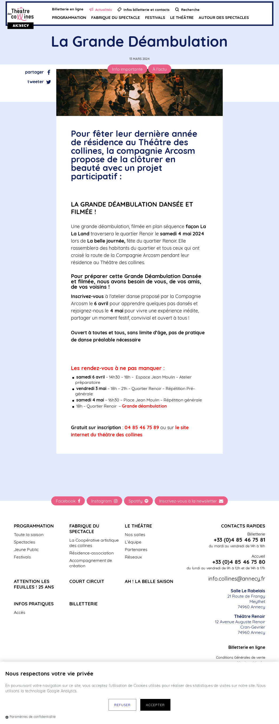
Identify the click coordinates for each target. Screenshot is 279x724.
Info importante (127, 69)
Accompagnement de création (90, 563)
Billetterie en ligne (246, 647)
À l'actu (160, 69)
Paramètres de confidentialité (30, 717)
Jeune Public (26, 549)
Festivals (155, 17)
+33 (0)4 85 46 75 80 (238, 562)
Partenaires (136, 549)
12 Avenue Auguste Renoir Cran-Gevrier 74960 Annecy (240, 624)
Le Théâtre (181, 17)
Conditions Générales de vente (240, 657)
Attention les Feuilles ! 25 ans (34, 584)
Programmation (69, 17)
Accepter (155, 705)
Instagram (104, 501)
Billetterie (83, 603)
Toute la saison (28, 534)
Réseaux (133, 557)
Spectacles (24, 542)
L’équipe (133, 542)
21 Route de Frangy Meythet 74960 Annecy (246, 598)
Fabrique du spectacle (115, 17)
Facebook (68, 501)
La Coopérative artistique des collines (94, 542)
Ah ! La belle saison (149, 581)
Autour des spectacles (223, 17)
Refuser (122, 705)
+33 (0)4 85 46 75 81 (239, 540)
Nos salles (135, 534)
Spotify (138, 501)
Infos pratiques (34, 603)
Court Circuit (86, 581)
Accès (19, 612)
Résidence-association (91, 553)
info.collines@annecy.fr (236, 579)
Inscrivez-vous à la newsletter (191, 501)
